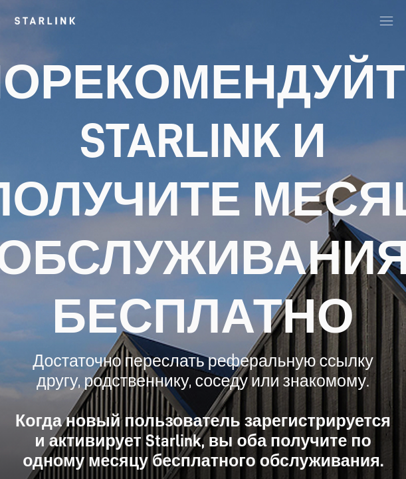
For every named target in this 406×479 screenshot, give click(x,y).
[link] (44, 21)
